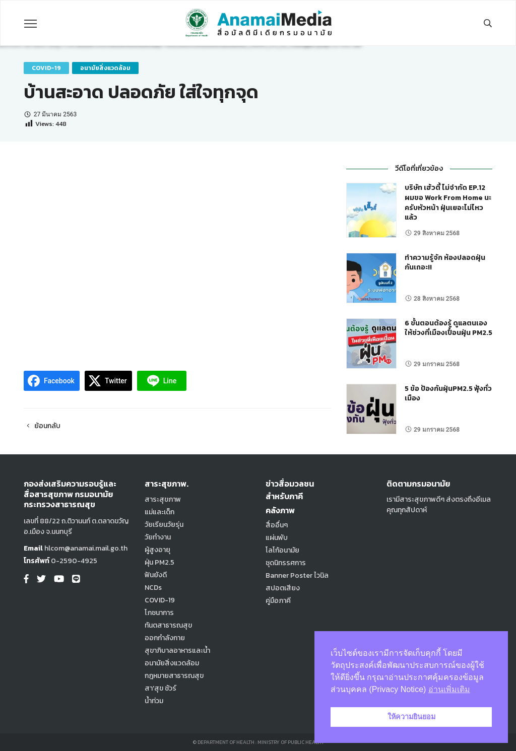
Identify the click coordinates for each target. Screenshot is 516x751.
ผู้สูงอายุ (157, 549)
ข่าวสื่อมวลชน (290, 483)
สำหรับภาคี (284, 496)
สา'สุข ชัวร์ (160, 688)
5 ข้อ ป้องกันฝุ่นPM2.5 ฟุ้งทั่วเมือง (448, 393)
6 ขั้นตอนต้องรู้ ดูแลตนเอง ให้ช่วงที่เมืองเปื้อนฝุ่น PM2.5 (448, 328)
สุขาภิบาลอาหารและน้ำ (177, 650)
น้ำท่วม (154, 701)
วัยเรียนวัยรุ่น (164, 524)
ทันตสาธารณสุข (168, 625)
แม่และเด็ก (159, 512)
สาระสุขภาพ (163, 499)
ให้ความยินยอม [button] (411, 717)
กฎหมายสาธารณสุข (174, 675)
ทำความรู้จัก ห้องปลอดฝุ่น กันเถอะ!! (445, 262)
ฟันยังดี (156, 575)
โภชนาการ (159, 612)
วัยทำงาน (158, 537)
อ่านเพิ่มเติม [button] (449, 689)
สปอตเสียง (283, 588)
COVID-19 (46, 68)
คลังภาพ (280, 510)
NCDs (153, 587)
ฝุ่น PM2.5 (159, 562)
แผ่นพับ (277, 537)
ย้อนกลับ (42, 426)
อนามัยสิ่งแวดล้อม (105, 68)
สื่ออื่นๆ (277, 525)
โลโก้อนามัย (282, 550)
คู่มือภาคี (278, 600)
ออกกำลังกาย (165, 638)
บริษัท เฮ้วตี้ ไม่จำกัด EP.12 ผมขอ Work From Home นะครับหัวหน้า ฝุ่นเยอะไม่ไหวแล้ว (448, 202)
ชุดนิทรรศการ (286, 563)
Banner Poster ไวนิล (297, 575)
